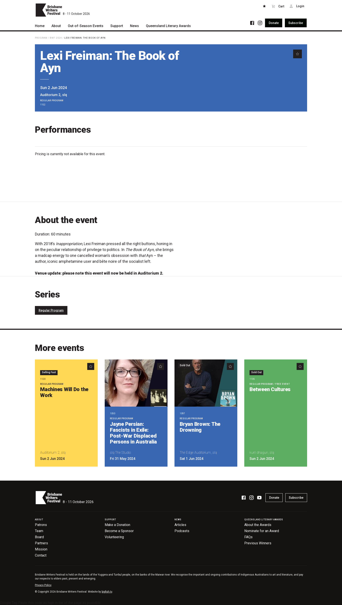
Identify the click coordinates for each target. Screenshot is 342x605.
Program (41, 38)
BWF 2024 (56, 38)
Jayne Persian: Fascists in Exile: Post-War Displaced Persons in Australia (133, 433)
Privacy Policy (43, 585)
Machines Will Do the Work (64, 392)
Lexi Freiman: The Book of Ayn (85, 38)
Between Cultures (270, 389)
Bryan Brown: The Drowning (200, 427)
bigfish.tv (107, 591)
